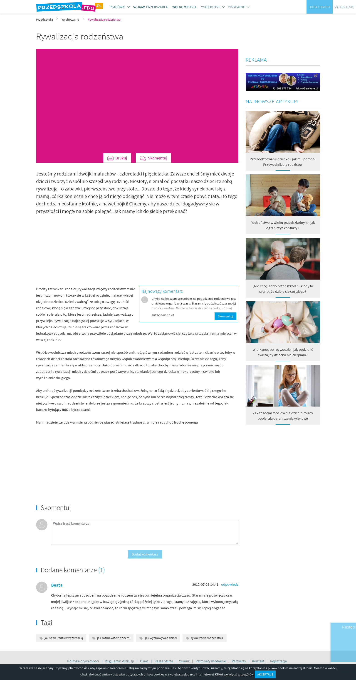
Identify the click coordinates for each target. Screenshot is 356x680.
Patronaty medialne (211, 661)
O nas (144, 661)
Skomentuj (157, 158)
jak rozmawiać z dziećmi (113, 638)
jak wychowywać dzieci (160, 638)
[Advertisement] (85, 246)
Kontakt (258, 661)
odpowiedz (229, 584)
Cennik (184, 661)
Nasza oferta (164, 661)
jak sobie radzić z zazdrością (63, 638)
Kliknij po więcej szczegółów (234, 674)
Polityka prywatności (83, 661)
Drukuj (121, 158)
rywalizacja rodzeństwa (207, 638)
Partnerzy (239, 661)
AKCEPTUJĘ (265, 674)
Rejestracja (278, 661)
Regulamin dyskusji (120, 661)
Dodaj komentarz (145, 554)
